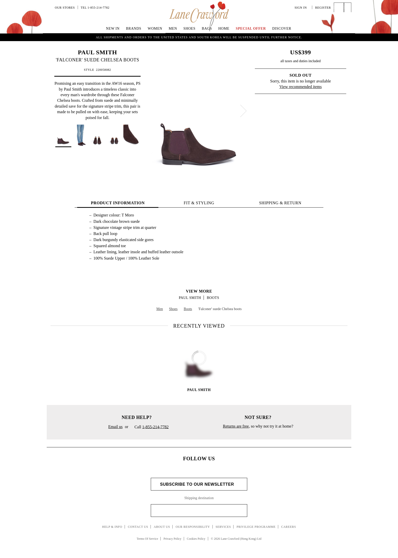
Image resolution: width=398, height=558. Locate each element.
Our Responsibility (193, 527)
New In (113, 28)
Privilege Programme (256, 527)
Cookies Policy (196, 538)
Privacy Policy (172, 538)
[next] (243, 111)
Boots (213, 298)
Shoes (189, 28)
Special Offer (251, 28)
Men (173, 28)
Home (223, 28)
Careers (288, 527)
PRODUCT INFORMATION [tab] (118, 203)
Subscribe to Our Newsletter (199, 484)
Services (223, 527)
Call (149, 427)
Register (323, 7)
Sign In (302, 7)
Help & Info (112, 527)
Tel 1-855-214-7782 (95, 7)
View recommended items (300, 86)
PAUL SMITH (97, 52)
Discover (281, 28)
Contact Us (138, 527)
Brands (133, 28)
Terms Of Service (147, 538)
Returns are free (236, 426)
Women (155, 28)
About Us (162, 527)
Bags (207, 28)
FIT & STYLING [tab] (199, 203)
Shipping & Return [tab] (280, 203)
